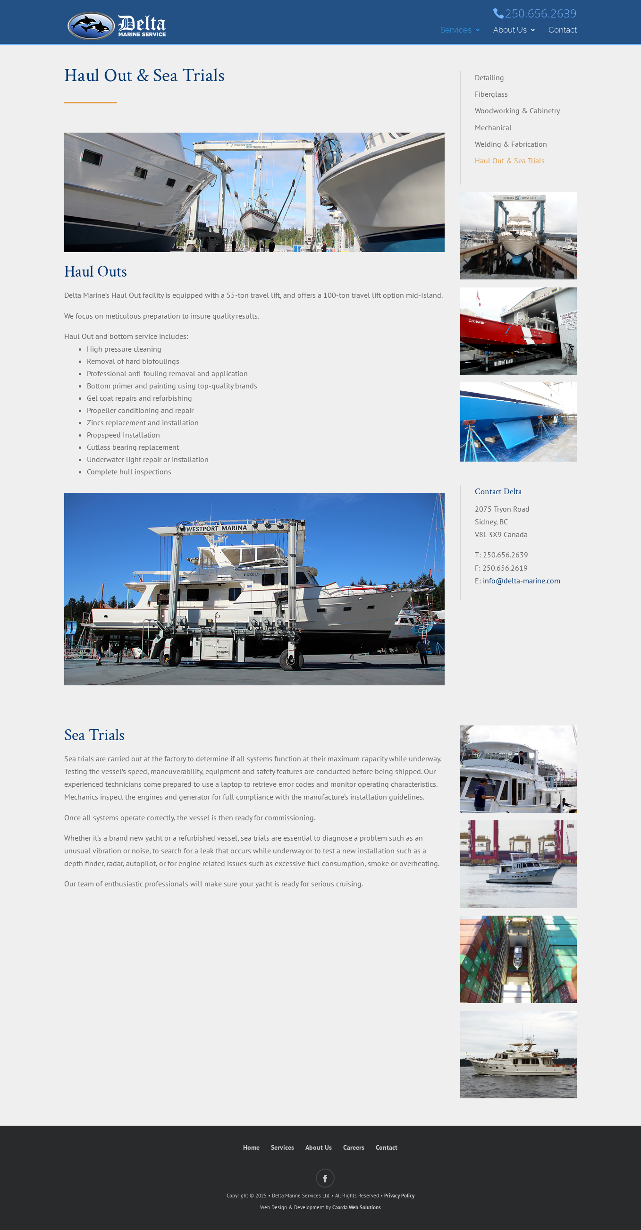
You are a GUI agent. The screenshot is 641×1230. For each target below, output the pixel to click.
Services (456, 30)
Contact (562, 30)
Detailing (489, 77)
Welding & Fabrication (511, 144)
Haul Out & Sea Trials (510, 160)
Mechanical (493, 127)
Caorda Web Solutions (356, 1207)
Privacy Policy (399, 1195)
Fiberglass (491, 94)
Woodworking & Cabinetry (517, 110)
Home (251, 1147)
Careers (353, 1147)
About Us (510, 30)
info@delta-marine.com (521, 580)
